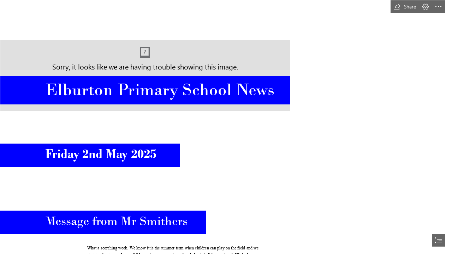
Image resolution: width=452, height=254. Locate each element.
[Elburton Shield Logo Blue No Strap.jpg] (226, 55)
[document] (226, 127)
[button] (405, 6)
